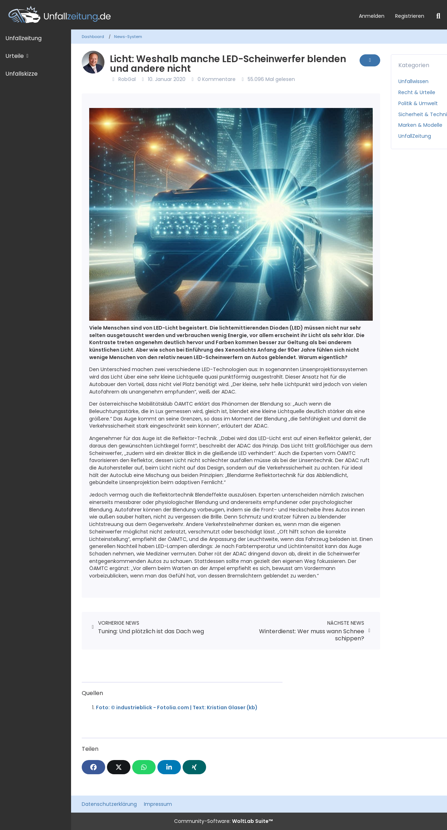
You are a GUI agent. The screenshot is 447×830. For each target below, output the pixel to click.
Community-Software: (223, 821)
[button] (169, 767)
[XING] (194, 767)
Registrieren (409, 16)
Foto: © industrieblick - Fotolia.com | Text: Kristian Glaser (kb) (177, 707)
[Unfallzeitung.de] (177, 14)
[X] (118, 767)
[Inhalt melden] (370, 60)
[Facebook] (93, 767)
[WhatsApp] (144, 767)
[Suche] (438, 16)
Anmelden (371, 16)
